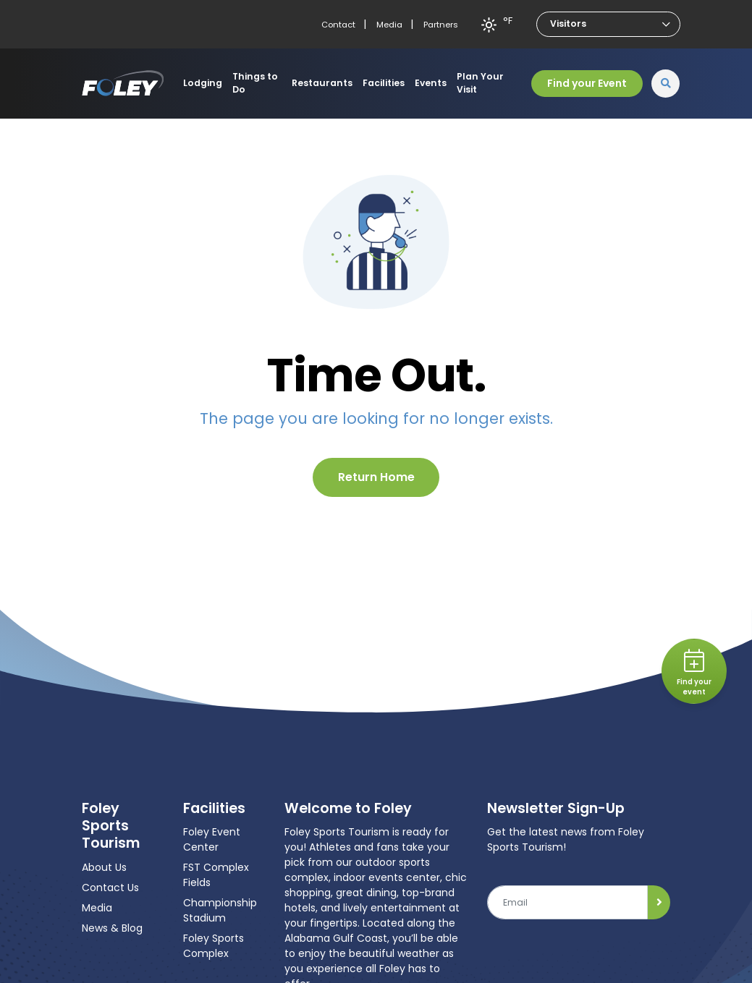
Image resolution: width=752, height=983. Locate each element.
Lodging (202, 83)
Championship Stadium (220, 910)
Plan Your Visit (480, 82)
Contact (338, 24)
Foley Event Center (211, 839)
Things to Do (255, 82)
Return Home (376, 477)
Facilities (384, 83)
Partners (440, 24)
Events (431, 83)
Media (389, 24)
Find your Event (587, 83)
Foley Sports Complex (213, 946)
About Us (104, 867)
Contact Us (110, 887)
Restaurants (322, 83)
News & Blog (112, 928)
